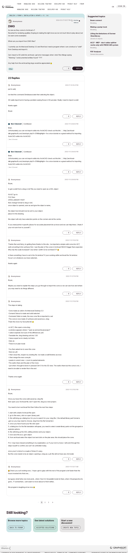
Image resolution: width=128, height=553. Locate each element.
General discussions (97, 54)
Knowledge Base (29, 4)
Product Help (72, 4)
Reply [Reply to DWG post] (78, 68)
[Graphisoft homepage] (118, 548)
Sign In (121, 6)
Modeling (93, 23)
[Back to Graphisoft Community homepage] (8, 7)
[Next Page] (52, 502)
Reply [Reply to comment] (78, 116)
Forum (19, 4)
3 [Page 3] (48, 502)
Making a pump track (98, 27)
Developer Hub (59, 4)
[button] (64, 68)
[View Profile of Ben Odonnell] (16, 124)
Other (11, 69)
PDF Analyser (95, 52)
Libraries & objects (96, 38)
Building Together (45, 4)
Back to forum (16, 528)
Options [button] (81, 16)
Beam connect (96, 20)
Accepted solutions (45, 528)
